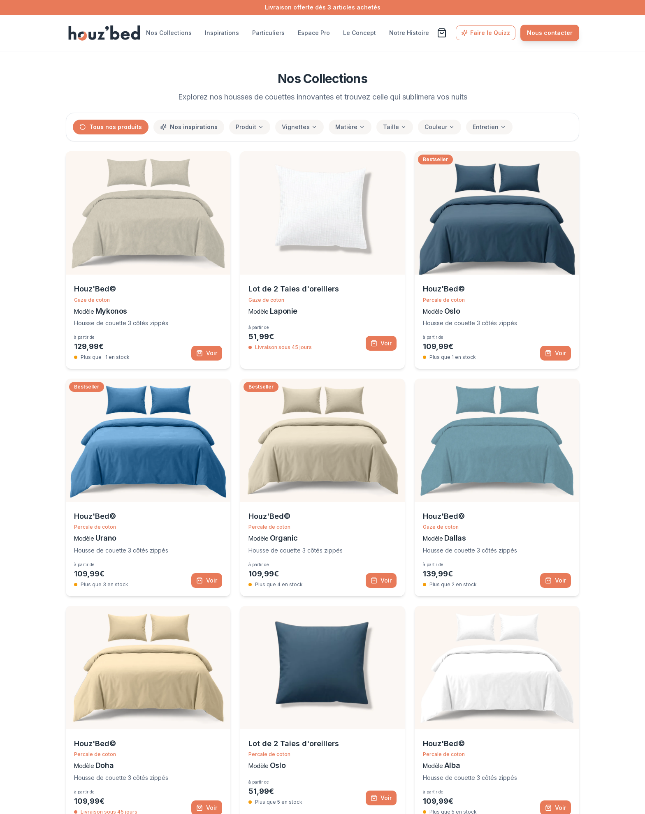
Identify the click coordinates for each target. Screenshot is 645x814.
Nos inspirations (189, 126)
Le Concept (359, 32)
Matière (350, 126)
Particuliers (268, 32)
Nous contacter (550, 32)
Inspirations (222, 32)
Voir (206, 352)
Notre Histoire (409, 32)
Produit (250, 126)
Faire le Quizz (485, 32)
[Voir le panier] (442, 33)
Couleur (440, 126)
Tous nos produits (110, 126)
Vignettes (299, 126)
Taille (394, 126)
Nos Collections (169, 32)
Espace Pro (314, 32)
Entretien (489, 126)
